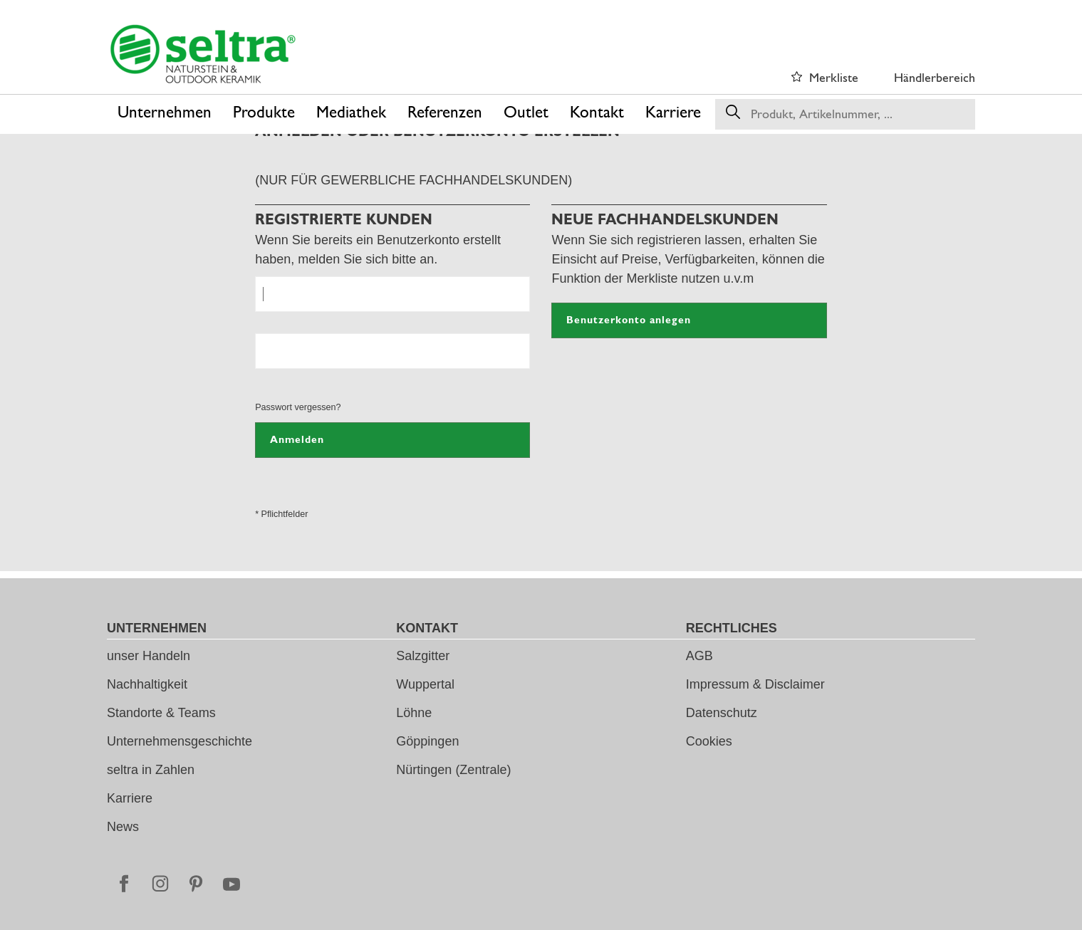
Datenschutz (721, 713)
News (123, 827)
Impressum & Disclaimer (755, 684)
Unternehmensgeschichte (179, 741)
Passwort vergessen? (297, 407)
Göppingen (427, 741)
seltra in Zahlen (150, 770)
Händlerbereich (934, 77)
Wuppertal (425, 684)
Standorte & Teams (161, 713)
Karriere (129, 798)
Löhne (414, 713)
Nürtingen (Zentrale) (453, 770)
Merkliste (833, 77)
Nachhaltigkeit (147, 684)
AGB (699, 656)
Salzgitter (422, 656)
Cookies (709, 741)
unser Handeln (148, 656)
